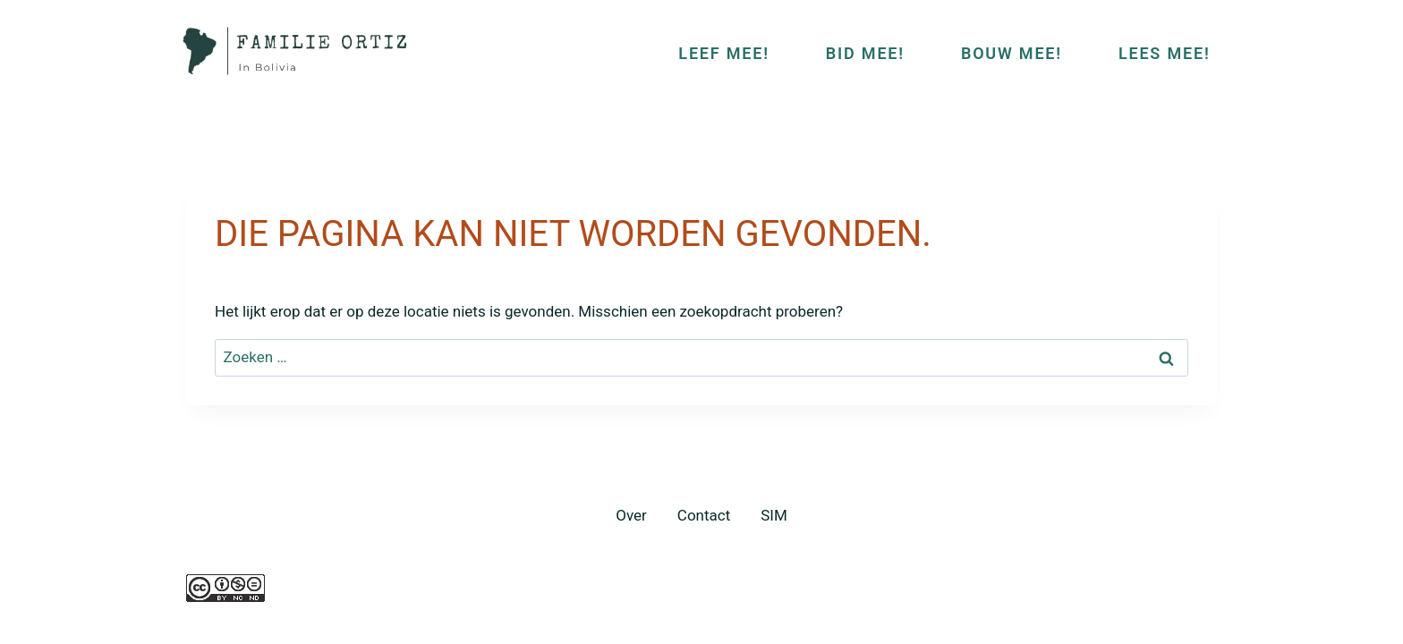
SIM (774, 515)
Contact (703, 515)
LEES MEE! (1164, 53)
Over (631, 515)
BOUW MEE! (1011, 53)
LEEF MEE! (723, 53)
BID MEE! (865, 53)
